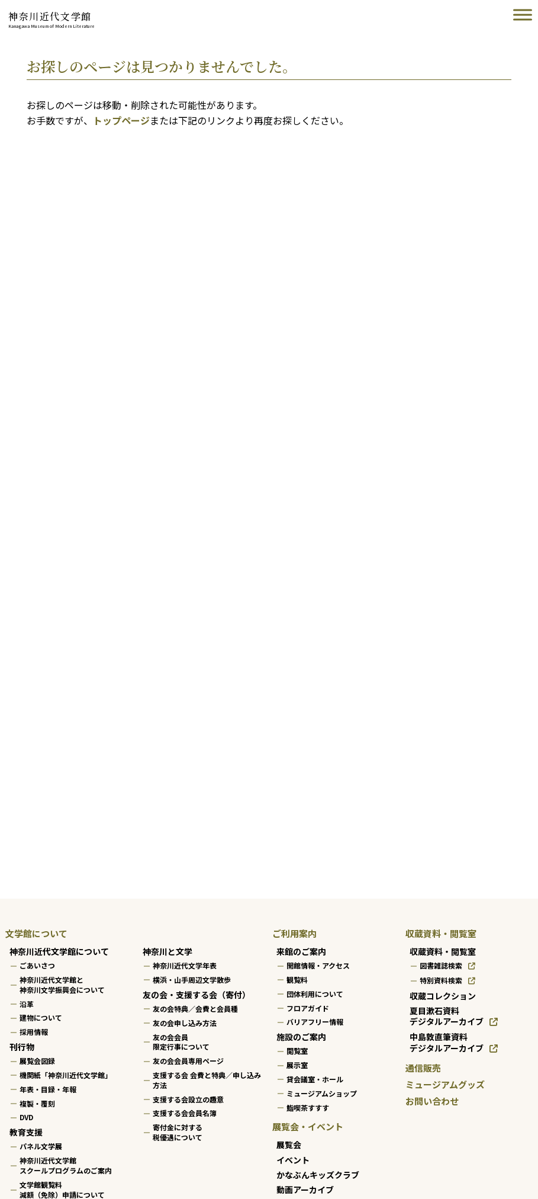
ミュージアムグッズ (445, 1084)
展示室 (297, 1065)
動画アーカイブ (305, 1189)
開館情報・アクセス (318, 965)
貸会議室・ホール (314, 1079)
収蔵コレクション (443, 995)
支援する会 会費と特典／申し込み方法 (207, 1080)
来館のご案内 (301, 951)
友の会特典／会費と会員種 (195, 1009)
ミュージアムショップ (321, 1093)
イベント (293, 1159)
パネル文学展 (41, 1146)
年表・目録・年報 (48, 1089)
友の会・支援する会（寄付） (196, 994)
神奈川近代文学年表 (185, 965)
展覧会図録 (37, 1061)
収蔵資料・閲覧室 (440, 933)
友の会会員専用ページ (188, 1061)
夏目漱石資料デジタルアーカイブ (447, 1016)
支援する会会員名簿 (185, 1113)
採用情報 (34, 1032)
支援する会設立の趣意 (188, 1099)
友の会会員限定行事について (181, 1041)
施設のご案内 (301, 1036)
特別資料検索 (441, 980)
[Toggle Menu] (522, 14)
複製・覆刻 (37, 1103)
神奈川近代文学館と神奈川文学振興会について (62, 984)
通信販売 (423, 1068)
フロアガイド (307, 1007)
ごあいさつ (37, 965)
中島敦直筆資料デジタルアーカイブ (447, 1042)
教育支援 (26, 1132)
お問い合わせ (432, 1101)
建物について (41, 1017)
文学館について (36, 933)
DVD (26, 1117)
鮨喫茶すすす (307, 1107)
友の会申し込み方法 (185, 1023)
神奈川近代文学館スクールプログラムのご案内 (66, 1165)
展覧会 (288, 1144)
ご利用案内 (294, 933)
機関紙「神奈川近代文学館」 (66, 1075)
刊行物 (21, 1046)
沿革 (27, 1003)
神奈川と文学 (167, 951)
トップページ (121, 120)
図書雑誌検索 (441, 965)
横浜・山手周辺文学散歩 (192, 979)
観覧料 (297, 979)
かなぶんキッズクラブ (317, 1174)
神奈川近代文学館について (59, 951)
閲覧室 (297, 1051)
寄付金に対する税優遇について (177, 1132)
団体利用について (314, 994)
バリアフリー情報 (314, 1022)
